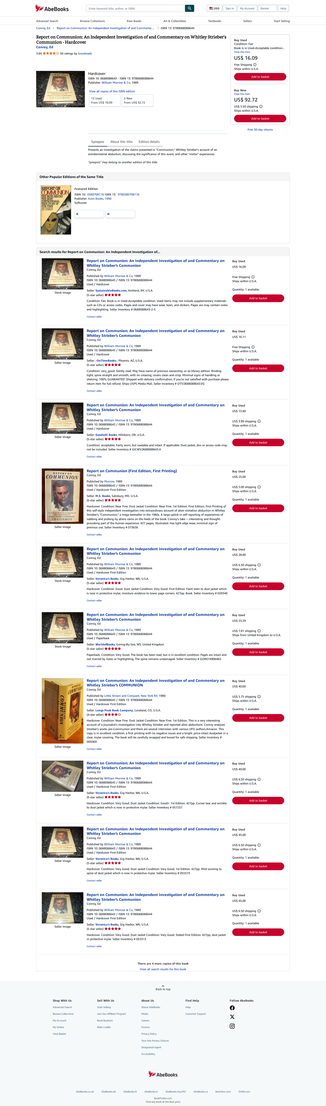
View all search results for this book (163, 969)
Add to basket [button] (260, 76)
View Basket (59, 1033)
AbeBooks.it (151, 1091)
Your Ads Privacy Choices (155, 1040)
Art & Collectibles (174, 21)
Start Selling (282, 21)
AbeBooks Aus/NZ (175, 1091)
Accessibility (148, 1053)
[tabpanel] (157, 156)
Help (283, 8)
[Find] (189, 8)
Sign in (230, 8)
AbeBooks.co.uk (85, 1091)
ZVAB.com (244, 1091)
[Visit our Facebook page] (232, 1008)
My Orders (58, 1027)
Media (144, 1013)
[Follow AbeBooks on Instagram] (232, 1026)
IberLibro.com (223, 1091)
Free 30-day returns (260, 129)
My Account (247, 8)
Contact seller (94, 316)
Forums (145, 1027)
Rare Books (134, 21)
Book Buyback (105, 1020)
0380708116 (96, 194)
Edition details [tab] (149, 142)
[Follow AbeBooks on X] (232, 1017)
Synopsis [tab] (97, 142)
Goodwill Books (106, 434)
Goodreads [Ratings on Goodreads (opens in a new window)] (85, 53)
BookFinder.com (163, 1100)
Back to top (163, 989)
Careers (145, 1020)
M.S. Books (102, 496)
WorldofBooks (105, 644)
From (105, 100)
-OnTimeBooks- (106, 360)
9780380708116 (128, 194)
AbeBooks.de (108, 1091)
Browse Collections (92, 21)
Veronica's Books (107, 578)
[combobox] (135, 8)
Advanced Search (47, 21)
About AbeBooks (150, 1007)
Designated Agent (151, 1047)
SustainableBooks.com (111, 290)
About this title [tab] (121, 142)
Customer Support (195, 1013)
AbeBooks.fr (130, 1091)
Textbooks (214, 21)
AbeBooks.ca (201, 1091)
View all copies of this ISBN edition (112, 91)
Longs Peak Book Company (114, 710)
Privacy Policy (149, 1033)
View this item (242, 51)
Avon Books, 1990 (99, 198)
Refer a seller (104, 1027)
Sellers (247, 21)
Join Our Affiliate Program (111, 1013)
